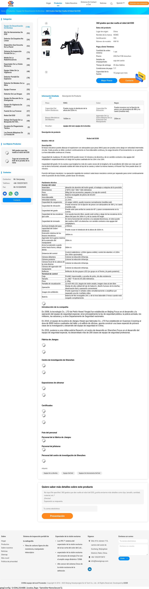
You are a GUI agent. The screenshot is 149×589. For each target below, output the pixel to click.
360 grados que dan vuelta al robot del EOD (20, 151)
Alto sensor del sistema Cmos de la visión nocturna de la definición (70, 567)
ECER (126, 583)
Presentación (57, 516)
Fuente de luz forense (17, 111)
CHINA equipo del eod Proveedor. (34, 583)
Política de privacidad (9, 561)
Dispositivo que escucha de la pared (17, 46)
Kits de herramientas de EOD (17, 33)
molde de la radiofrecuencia (17, 59)
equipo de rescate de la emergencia (17, 99)
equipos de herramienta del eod (89, 473)
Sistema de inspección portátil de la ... (17, 52)
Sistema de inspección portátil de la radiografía (36, 538)
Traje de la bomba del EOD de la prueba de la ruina (20, 161)
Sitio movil (5, 558)
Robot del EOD (17, 115)
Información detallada (50, 96)
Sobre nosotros (7, 548)
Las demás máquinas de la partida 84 (17, 134)
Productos (5, 544)
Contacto (16, 200)
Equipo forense (17, 89)
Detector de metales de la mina (17, 84)
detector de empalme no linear (17, 40)
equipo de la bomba (50, 473)
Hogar (3, 541)
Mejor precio (106, 80)
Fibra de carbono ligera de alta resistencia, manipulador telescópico (36, 549)
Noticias (4, 551)
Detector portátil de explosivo (17, 78)
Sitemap (4, 555)
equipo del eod (68, 473)
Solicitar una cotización (138, 3)
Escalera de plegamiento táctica (17, 127)
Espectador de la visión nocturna (17, 65)
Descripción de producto (71, 96)
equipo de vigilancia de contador (17, 106)
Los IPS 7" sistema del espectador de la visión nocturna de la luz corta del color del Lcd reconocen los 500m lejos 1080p (69, 544)
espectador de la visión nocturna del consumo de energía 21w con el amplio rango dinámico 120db (70, 555)
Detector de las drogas (17, 94)
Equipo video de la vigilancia (17, 71)
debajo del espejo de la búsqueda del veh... (17, 121)
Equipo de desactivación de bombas (17, 27)
